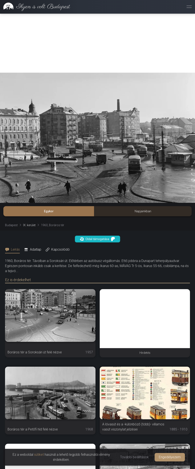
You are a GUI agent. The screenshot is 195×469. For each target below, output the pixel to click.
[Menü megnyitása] (189, 6)
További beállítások (134, 457)
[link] (35, 7)
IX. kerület (29, 225)
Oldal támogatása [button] (97, 239)
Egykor (49, 211)
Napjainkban (143, 211)
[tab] (13, 249)
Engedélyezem (170, 457)
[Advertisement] (97, 43)
